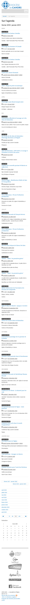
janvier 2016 (5, 504)
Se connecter (11, 595)
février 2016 (5, 502)
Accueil (4, 16)
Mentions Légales (11, 597)
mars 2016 (4, 500)
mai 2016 (4, 495)
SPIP (3, 600)
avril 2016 (4, 497)
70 (9, 516)
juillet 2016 (4, 492)
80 (12, 516)
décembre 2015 (5, 507)
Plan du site (4, 595)
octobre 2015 (5, 509)
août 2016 (4, 490)
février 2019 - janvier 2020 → (20, 484)
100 (19, 516)
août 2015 (4, 512)
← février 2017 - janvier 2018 (10, 481)
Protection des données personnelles (11, 598)
